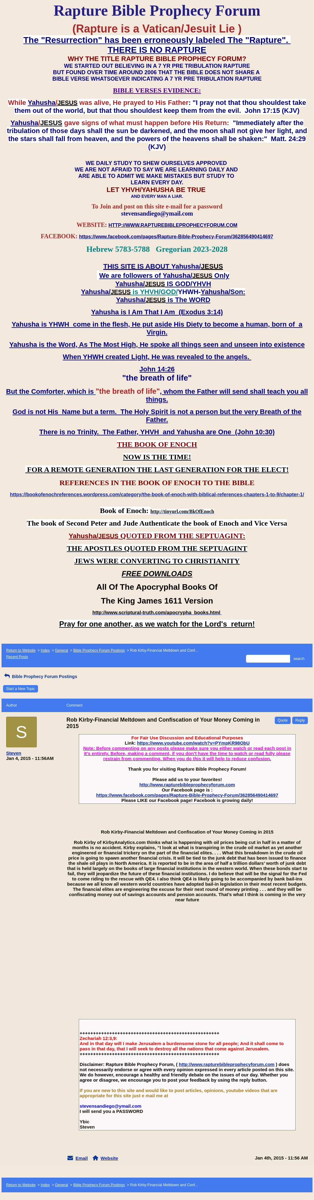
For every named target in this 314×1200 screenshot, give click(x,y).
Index (45, 650)
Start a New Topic (20, 689)
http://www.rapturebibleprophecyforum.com (187, 784)
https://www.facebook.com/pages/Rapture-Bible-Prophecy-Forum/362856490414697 (187, 795)
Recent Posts (17, 657)
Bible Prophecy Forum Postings (99, 650)
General (61, 650)
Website (109, 1158)
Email (81, 1158)
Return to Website (21, 650)
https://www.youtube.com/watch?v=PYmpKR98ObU (193, 743)
